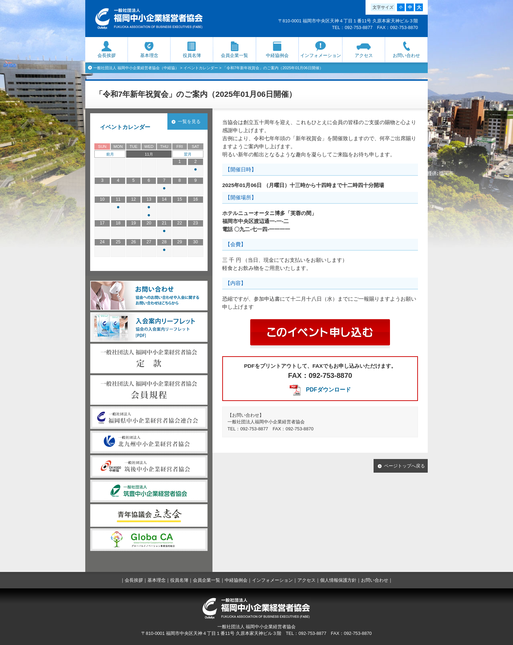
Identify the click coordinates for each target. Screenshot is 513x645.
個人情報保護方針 (338, 580)
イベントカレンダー (200, 68)
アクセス (364, 55)
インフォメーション (320, 55)
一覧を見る (189, 121)
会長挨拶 (106, 55)
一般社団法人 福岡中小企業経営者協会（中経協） (136, 68)
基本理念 (149, 55)
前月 (110, 154)
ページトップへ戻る (404, 465)
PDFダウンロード (328, 390)
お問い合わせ (406, 55)
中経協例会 (277, 55)
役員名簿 (192, 55)
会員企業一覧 (234, 55)
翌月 (188, 154)
